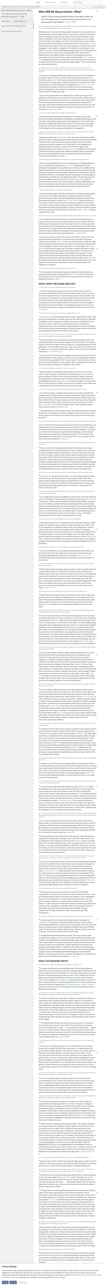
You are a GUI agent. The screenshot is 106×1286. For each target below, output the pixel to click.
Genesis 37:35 (49, 686)
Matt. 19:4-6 (52, 404)
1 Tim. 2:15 (75, 956)
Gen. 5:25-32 (80, 179)
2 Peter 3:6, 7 (61, 132)
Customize (22, 1282)
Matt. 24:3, (53, 109)
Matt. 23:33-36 (89, 258)
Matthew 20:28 (78, 993)
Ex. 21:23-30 (65, 1037)
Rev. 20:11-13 (74, 274)
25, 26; (90, 696)
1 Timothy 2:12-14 (44, 783)
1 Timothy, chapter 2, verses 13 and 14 (80, 984)
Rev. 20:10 (42, 248)
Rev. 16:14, (81, 85)
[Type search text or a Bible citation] (86, 2)
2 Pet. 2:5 (75, 200)
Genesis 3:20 (78, 664)
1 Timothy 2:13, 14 (53, 547)
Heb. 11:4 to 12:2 (85, 210)
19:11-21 (91, 85)
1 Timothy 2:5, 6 (76, 964)
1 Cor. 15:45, (53, 351)
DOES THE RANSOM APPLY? (11, 31)
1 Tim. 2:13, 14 (85, 555)
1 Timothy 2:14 (53, 856)
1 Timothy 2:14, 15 (76, 858)
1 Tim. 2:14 (54, 1200)
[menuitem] (2, 2)
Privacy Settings (59, 1277)
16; (86, 85)
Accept (5, 1282)
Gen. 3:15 (60, 242)
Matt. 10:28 (56, 80)
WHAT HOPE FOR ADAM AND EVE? (13, 26)
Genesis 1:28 (62, 407)
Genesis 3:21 (54, 620)
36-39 (59, 109)
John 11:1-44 (91, 43)
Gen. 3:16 (75, 747)
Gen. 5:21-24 (70, 165)
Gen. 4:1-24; (68, 200)
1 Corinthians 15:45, (58, 334)
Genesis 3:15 (82, 591)
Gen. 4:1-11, (84, 696)
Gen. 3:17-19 (50, 588)
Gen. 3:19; (89, 499)
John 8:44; (90, 246)
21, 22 (66, 334)
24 (60, 706)
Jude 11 (58, 279)
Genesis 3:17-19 (52, 563)
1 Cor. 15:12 (71, 22)
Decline (13, 1282)
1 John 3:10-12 (53, 215)
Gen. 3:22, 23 (85, 641)
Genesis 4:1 (76, 723)
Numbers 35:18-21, (66, 1098)
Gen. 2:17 (65, 439)
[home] (2, 2)
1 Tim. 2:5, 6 (43, 309)
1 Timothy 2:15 (80, 916)
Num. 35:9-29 (83, 1115)
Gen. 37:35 (61, 713)
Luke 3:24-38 (65, 381)
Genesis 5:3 (78, 841)
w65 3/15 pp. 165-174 (9, 7)
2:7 (94, 499)
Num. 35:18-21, (86, 1151)
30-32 (73, 1098)
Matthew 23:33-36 (72, 215)
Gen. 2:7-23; (43, 404)
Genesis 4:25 (60, 781)
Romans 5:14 (76, 313)
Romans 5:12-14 (78, 1169)
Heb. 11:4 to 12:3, (52, 706)
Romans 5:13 (47, 476)
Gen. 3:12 (91, 536)
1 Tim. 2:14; (48, 871)
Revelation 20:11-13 (51, 134)
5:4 (94, 696)
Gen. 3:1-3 (56, 871)
